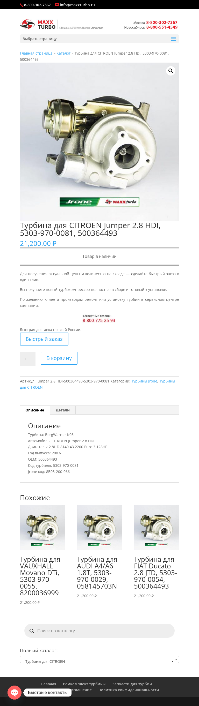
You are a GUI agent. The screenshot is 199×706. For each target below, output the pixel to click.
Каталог (63, 53)
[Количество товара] (27, 359)
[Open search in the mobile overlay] (99, 630)
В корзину (59, 358)
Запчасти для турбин (132, 683)
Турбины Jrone (144, 381)
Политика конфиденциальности (128, 689)
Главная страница (36, 53)
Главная (48, 683)
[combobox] (99, 659)
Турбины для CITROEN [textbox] (98, 661)
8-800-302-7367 (37, 4)
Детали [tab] (63, 410)
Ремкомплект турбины (84, 683)
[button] (170, 71)
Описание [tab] (34, 410)
